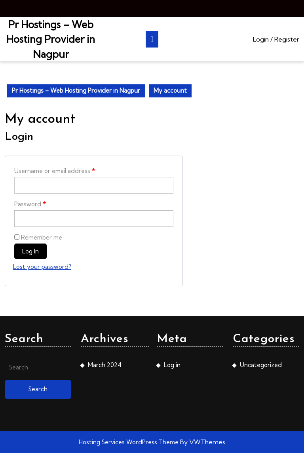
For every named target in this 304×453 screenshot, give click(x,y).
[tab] (152, 39)
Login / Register (276, 39)
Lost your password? (42, 266)
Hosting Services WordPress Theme (129, 442)
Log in (30, 251)
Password (30, 204)
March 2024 (105, 365)
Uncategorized (261, 365)
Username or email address (54, 171)
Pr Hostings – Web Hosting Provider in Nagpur (50, 39)
